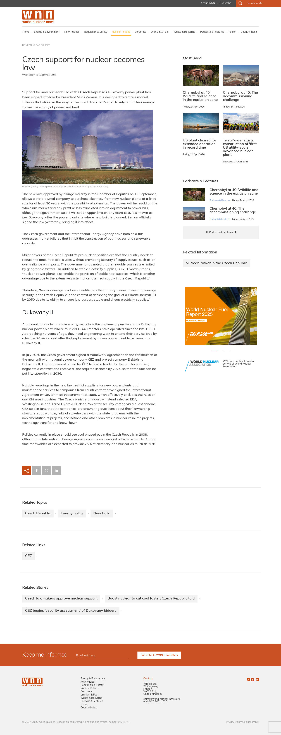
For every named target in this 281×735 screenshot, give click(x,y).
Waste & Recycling (184, 32)
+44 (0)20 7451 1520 (155, 701)
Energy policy (72, 513)
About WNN (208, 3)
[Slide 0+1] (214, 351)
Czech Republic (38, 513)
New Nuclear (71, 32)
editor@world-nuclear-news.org (161, 699)
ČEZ (28, 556)
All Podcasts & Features (219, 232)
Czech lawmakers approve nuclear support (61, 598)
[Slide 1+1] (220, 351)
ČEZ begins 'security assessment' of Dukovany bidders (70, 611)
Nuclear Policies (121, 32)
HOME (25, 45)
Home (25, 32)
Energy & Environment (46, 32)
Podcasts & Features (212, 32)
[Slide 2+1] (227, 351)
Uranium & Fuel (159, 32)
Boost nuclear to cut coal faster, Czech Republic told (151, 598)
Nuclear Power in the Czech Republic (216, 263)
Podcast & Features (91, 701)
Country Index (249, 32)
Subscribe (225, 3)
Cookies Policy (250, 722)
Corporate (140, 32)
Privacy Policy (234, 722)
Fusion (232, 32)
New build (101, 513)
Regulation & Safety (95, 32)
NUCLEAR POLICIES (40, 45)
